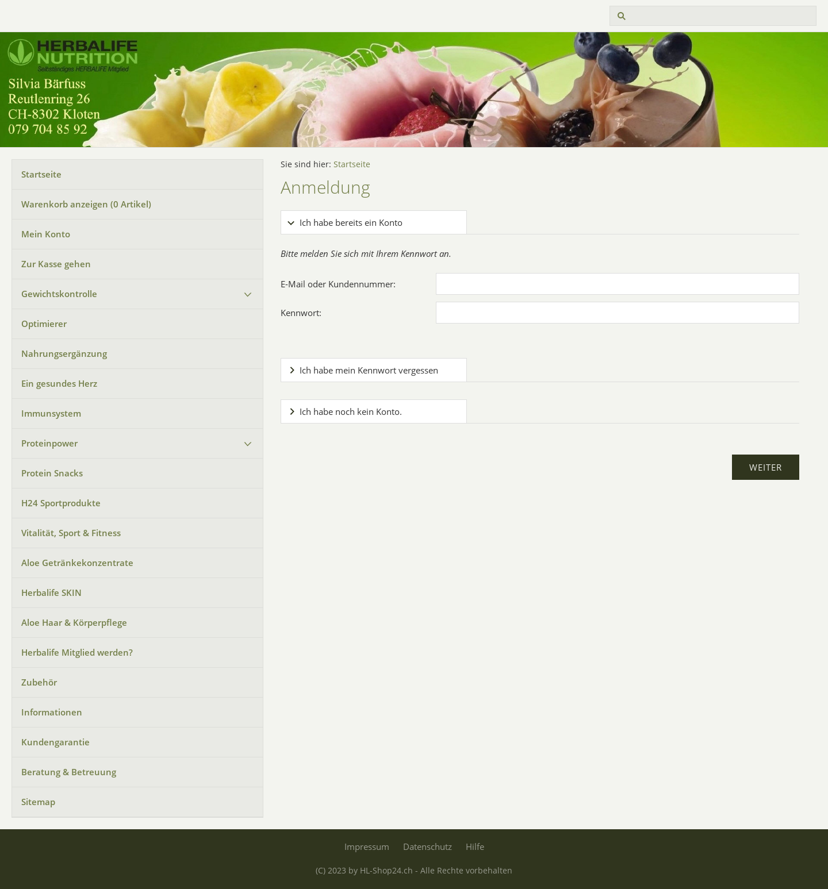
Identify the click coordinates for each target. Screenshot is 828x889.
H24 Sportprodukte (61, 503)
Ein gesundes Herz (59, 383)
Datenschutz (427, 846)
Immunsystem (51, 413)
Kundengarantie (55, 742)
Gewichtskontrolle (59, 293)
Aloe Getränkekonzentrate (77, 562)
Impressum (366, 846)
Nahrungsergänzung (64, 353)
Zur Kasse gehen (56, 264)
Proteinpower (49, 443)
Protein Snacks (52, 473)
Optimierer (44, 323)
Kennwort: (301, 312)
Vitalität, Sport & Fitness (71, 532)
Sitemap (38, 801)
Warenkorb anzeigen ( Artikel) (86, 204)
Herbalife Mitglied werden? (77, 652)
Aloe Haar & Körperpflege (74, 622)
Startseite (41, 174)
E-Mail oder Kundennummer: (338, 284)
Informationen (51, 712)
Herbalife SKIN (51, 592)
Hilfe (475, 846)
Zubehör (39, 682)
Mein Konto (45, 234)
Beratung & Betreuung (68, 772)
